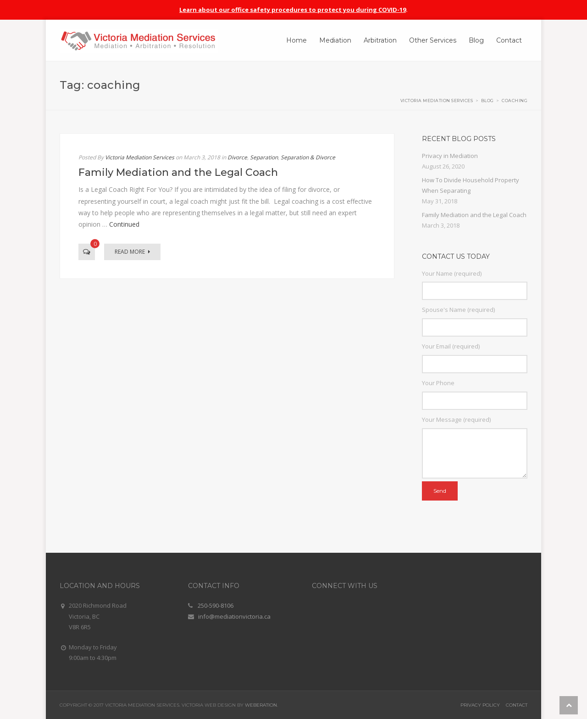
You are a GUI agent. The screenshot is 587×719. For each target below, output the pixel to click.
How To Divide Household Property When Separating (470, 185)
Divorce (237, 157)
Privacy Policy (480, 705)
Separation (264, 157)
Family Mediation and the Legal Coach (178, 172)
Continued (124, 224)
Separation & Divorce (308, 157)
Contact (516, 705)
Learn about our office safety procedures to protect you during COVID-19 (292, 9)
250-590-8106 (215, 605)
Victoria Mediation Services (139, 157)
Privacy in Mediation (450, 156)
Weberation (261, 705)
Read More (132, 252)
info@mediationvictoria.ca (234, 616)
